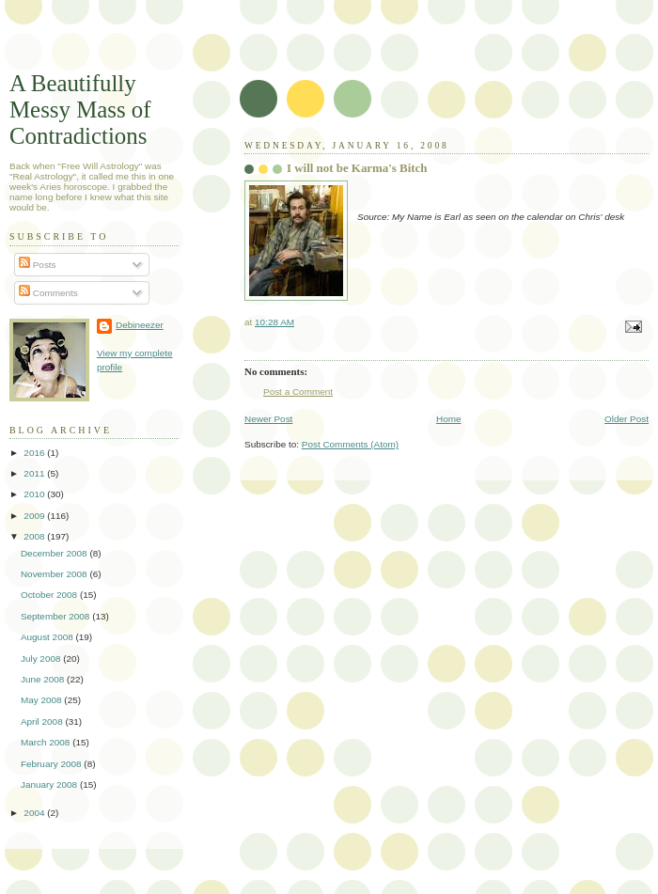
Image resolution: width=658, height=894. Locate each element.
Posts (37, 264)
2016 (35, 452)
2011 (35, 473)
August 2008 (48, 637)
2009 (35, 515)
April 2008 (43, 721)
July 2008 (42, 658)
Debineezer (140, 325)
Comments (48, 293)
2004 (35, 813)
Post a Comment (298, 391)
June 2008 (44, 679)
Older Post (626, 419)
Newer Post (268, 419)
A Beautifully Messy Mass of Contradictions (80, 110)
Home (449, 419)
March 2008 (46, 742)
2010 (35, 494)
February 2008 (52, 764)
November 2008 (55, 574)
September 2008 (56, 616)
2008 (35, 536)
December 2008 (55, 553)
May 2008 (42, 700)
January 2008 (50, 784)
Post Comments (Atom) (350, 444)
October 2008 (50, 594)
